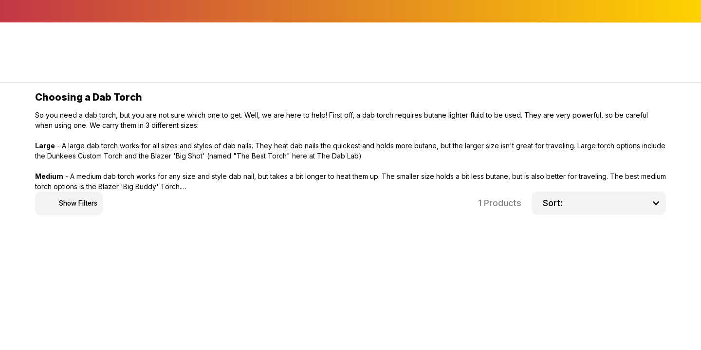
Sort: (553, 203)
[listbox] (614, 203)
